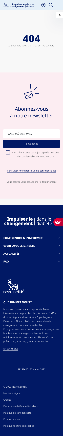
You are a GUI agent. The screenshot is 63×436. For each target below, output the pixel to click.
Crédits (7, 399)
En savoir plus (10, 348)
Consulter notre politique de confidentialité (31, 170)
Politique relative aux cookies (18, 425)
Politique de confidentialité (17, 412)
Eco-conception (11, 419)
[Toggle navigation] (58, 5)
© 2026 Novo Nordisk (15, 386)
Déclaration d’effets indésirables (20, 406)
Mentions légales (12, 393)
